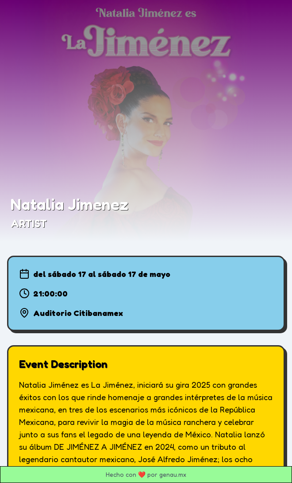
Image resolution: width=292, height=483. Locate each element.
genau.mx (172, 474)
